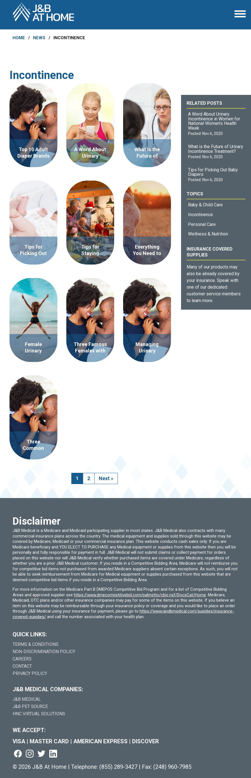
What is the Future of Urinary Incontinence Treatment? (215, 149)
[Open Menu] (240, 14)
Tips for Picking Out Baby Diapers (213, 172)
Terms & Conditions (35, 644)
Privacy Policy (30, 673)
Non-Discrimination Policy (44, 651)
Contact (22, 666)
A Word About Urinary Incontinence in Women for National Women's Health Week (214, 121)
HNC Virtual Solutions (39, 713)
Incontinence (200, 214)
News (39, 37)
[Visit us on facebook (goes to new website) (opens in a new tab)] (18, 754)
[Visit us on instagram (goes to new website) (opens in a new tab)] (29, 754)
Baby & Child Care (205, 204)
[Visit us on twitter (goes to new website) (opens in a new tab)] (41, 754)
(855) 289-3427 (118, 766)
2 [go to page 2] (88, 478)
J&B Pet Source (30, 706)
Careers (22, 659)
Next (106, 478)
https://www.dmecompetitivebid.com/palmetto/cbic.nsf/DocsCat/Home (140, 594)
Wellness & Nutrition (208, 234)
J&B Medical (27, 699)
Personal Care (202, 224)
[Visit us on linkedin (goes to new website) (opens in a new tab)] (53, 754)
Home (19, 37)
